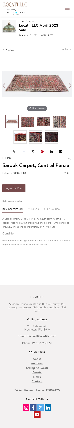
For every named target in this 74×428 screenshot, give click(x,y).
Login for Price (14, 188)
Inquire (68, 173)
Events (37, 372)
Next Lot (65, 49)
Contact (37, 381)
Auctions (37, 363)
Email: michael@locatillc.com (37, 336)
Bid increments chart (12, 201)
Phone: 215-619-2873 (37, 343)
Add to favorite (70, 159)
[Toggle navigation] (67, 8)
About (37, 359)
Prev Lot (8, 50)
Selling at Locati (37, 368)
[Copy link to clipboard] (14, 152)
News (37, 377)
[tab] (12, 210)
